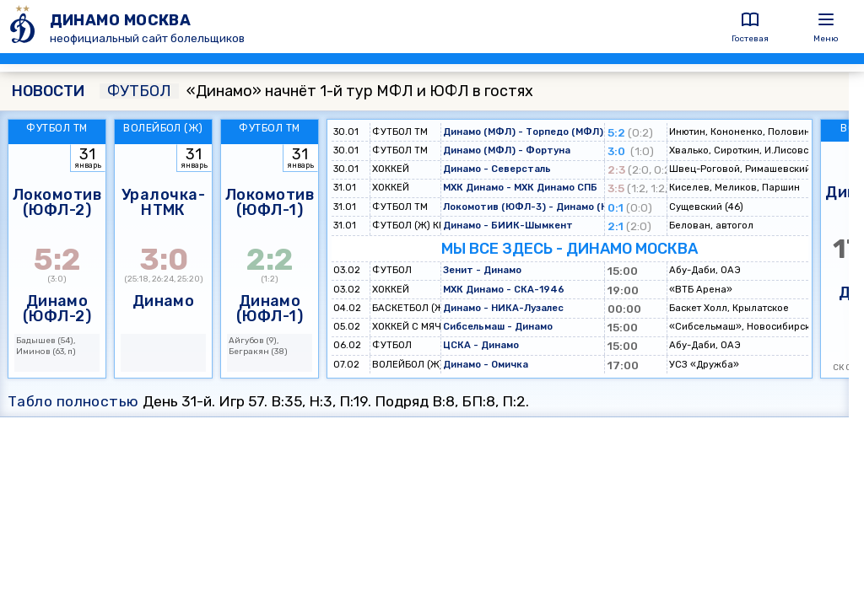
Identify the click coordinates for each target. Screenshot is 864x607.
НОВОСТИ (48, 91)
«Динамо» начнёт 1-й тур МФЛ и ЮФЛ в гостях (316, 91)
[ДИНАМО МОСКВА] (25, 26)
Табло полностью (73, 401)
